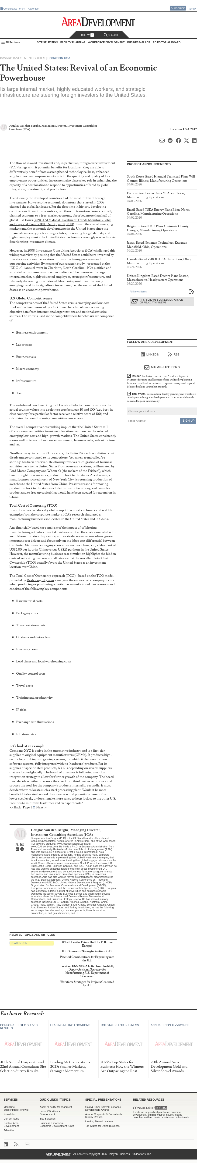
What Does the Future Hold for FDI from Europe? (87, 944)
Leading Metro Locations (99, 1121)
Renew (192, 8)
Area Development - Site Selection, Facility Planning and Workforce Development (98, 21)
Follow (87, 35)
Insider (161, 381)
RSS (174, 354)
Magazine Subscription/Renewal (16, 1108)
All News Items (138, 291)
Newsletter (10, 1114)
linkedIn (150, 354)
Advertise (33, 8)
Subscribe (178, 8)
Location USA (59, 58)
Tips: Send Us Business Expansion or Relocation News (161, 301)
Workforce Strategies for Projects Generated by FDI (87, 983)
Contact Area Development (11, 1124)
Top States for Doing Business (102, 1125)
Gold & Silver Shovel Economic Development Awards (103, 1108)
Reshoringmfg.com (40, 580)
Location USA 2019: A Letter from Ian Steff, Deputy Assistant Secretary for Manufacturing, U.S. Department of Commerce (87, 971)
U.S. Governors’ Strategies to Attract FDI (87, 951)
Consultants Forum (14, 8)
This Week (161, 397)
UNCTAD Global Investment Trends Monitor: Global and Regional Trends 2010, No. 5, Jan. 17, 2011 (60, 222)
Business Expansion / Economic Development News (57, 1124)
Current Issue (11, 1118)
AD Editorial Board (166, 42)
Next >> (42, 807)
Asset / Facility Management (56, 1107)
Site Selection (47, 1118)
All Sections (13, 42)
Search (111, 35)
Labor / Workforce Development (50, 1113)
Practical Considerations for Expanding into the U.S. (87, 958)
